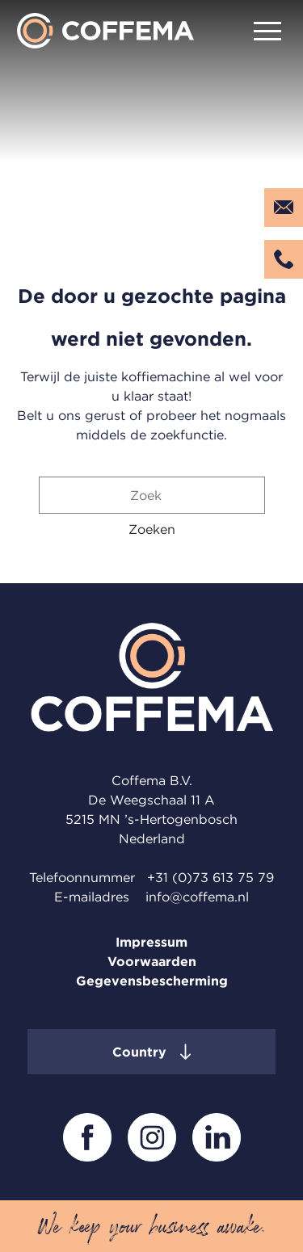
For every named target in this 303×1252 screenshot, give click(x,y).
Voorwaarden (151, 961)
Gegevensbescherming (152, 981)
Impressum (151, 942)
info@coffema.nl (197, 897)
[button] (152, 529)
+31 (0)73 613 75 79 (210, 877)
